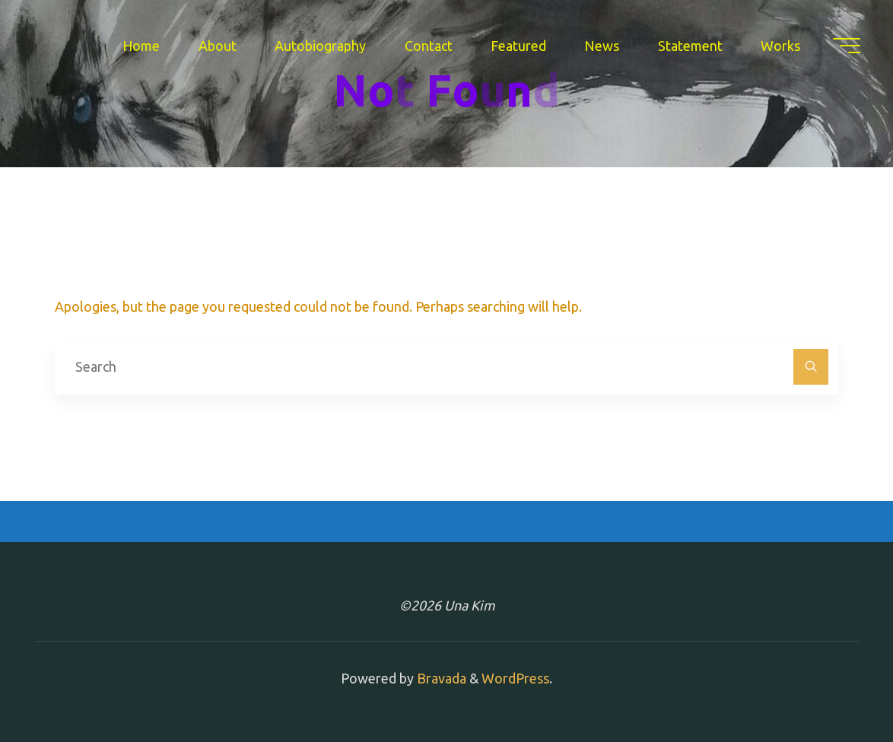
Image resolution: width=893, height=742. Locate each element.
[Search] (811, 367)
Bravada (440, 678)
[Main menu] (845, 45)
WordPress (515, 678)
